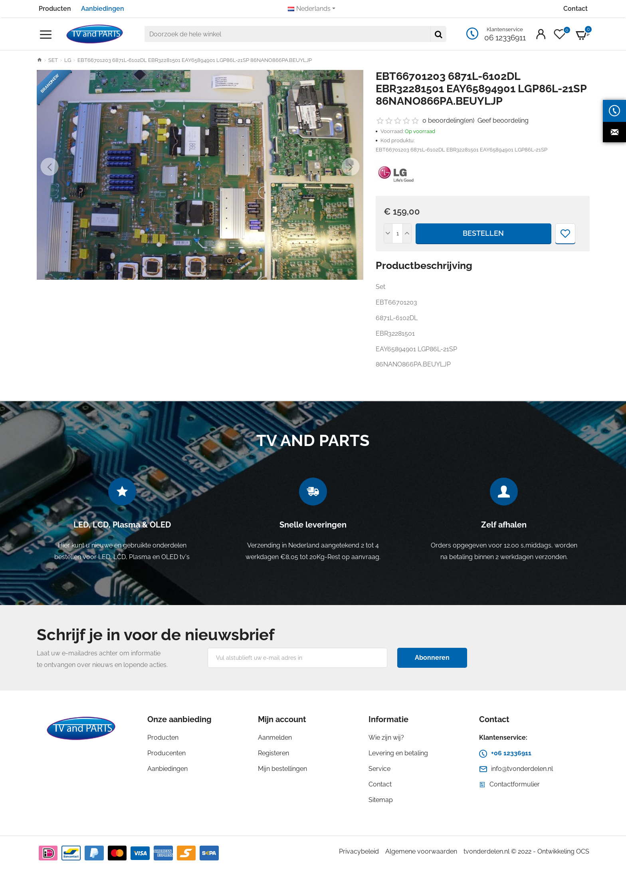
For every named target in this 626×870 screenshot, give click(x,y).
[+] (406, 233)
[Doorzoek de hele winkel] (438, 34)
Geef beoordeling (503, 120)
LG (67, 60)
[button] (50, 167)
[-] (388, 233)
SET (53, 60)
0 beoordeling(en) (448, 120)
